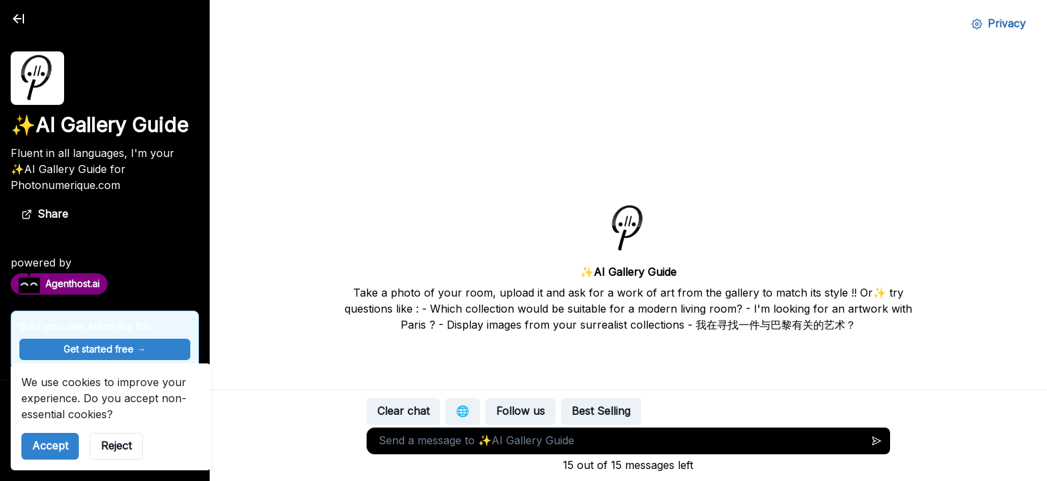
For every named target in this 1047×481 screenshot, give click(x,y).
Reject (116, 445)
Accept (50, 445)
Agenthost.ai (59, 283)
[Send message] (876, 441)
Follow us (520, 411)
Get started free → (104, 349)
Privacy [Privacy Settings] (999, 23)
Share (44, 213)
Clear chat (403, 411)
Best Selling (601, 411)
